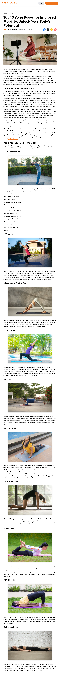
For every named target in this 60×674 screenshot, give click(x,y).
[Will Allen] (12, 29)
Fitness (12, 13)
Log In (41, 3)
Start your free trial (52, 3)
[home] (9, 3)
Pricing (22, 3)
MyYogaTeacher (13, 139)
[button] (31, 3)
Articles (5, 13)
